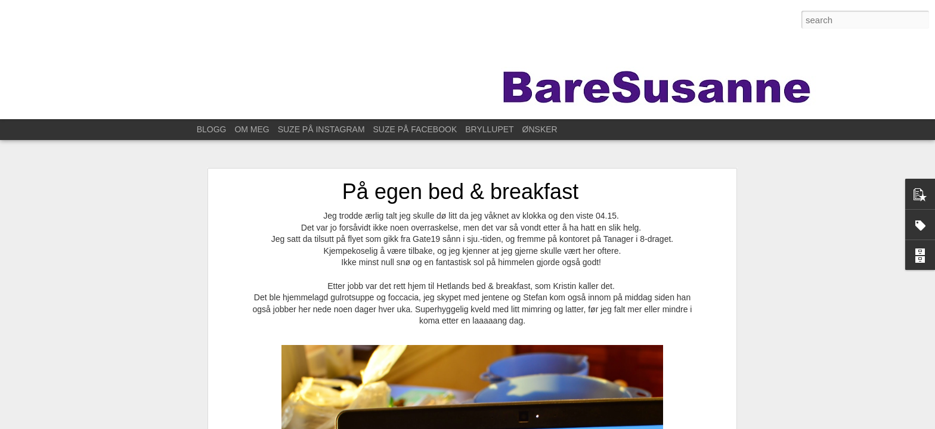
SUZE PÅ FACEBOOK (415, 129)
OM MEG (251, 129)
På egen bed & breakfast (460, 183)
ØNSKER (540, 129)
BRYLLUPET (489, 129)
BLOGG (212, 129)
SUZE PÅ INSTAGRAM (321, 129)
